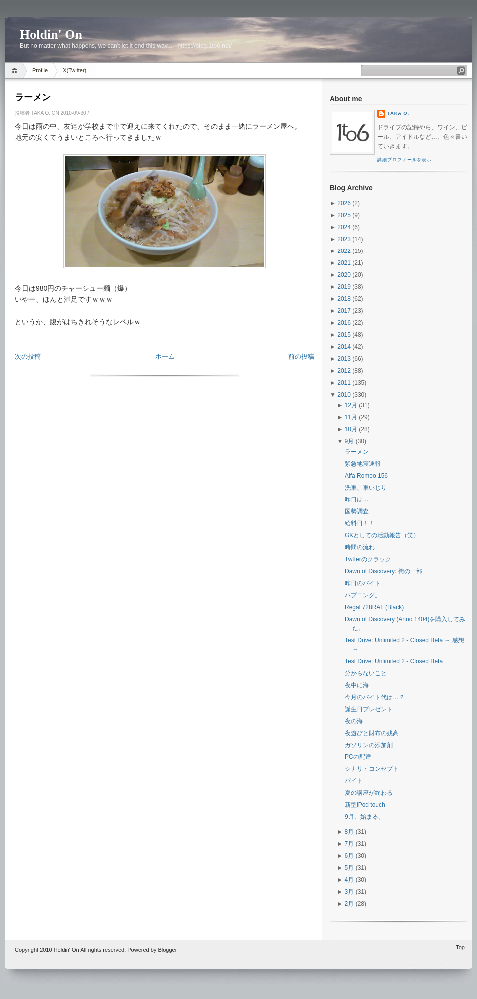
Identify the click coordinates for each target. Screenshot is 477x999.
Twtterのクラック (368, 559)
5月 (349, 867)
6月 (349, 855)
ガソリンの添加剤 (369, 745)
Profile (40, 70)
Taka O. (398, 113)
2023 (344, 239)
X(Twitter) (74, 70)
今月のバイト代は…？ (375, 697)
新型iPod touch (365, 804)
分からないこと (366, 673)
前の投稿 (301, 356)
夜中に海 (357, 685)
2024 (344, 227)
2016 (344, 322)
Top (460, 947)
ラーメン (33, 97)
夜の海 (354, 721)
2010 (344, 394)
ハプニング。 (363, 595)
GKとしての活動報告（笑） (382, 535)
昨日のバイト (363, 583)
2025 (344, 215)
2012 (344, 370)
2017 (344, 310)
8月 (349, 831)
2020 (344, 274)
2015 (344, 334)
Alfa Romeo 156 (366, 475)
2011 (344, 382)
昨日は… (357, 499)
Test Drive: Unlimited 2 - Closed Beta (394, 661)
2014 (344, 346)
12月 (351, 405)
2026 (344, 203)
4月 (349, 879)
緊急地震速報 (363, 463)
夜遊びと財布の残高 (372, 733)
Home (16, 70)
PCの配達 (358, 756)
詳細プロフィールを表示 (404, 159)
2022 (344, 251)
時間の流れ (360, 547)
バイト (354, 780)
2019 (344, 286)
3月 (349, 891)
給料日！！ (360, 523)
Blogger (167, 950)
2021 (344, 262)
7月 (349, 843)
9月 (349, 441)
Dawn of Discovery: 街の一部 (383, 571)
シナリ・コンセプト (372, 768)
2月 (349, 903)
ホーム (165, 356)
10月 (351, 429)
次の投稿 (28, 356)
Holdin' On (51, 34)
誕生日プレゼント (369, 709)
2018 (344, 298)
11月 (351, 417)
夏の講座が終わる (369, 792)
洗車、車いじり (366, 487)
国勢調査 (357, 511)
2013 (344, 358)
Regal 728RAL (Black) (374, 607)
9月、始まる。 (364, 816)
